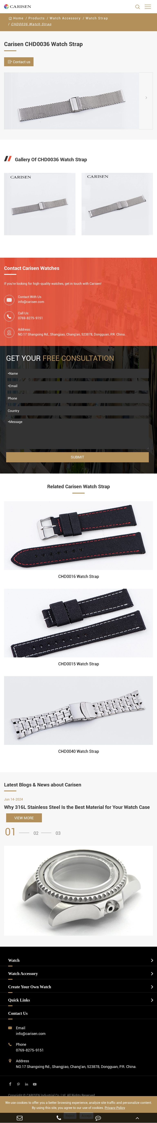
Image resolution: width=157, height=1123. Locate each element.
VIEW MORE (24, 818)
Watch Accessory (65, 18)
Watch (14, 960)
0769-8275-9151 (30, 1050)
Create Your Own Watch (29, 987)
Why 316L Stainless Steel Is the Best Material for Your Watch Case (77, 807)
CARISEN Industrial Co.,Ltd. (52, 1095)
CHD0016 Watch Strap (78, 576)
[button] (150, 97)
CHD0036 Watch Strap (31, 24)
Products (36, 18)
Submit (77, 457)
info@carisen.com (31, 302)
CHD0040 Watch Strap (78, 751)
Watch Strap (97, 18)
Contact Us (18, 1013)
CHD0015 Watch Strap (78, 663)
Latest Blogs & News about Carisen (42, 784)
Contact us (18, 62)
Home (18, 18)
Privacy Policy (115, 1108)
